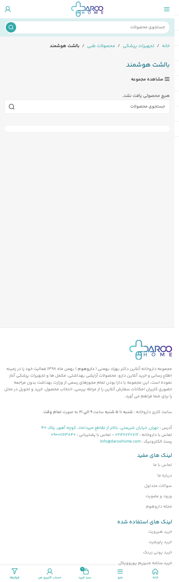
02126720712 (127, 435)
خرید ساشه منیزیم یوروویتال (145, 563)
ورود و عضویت (159, 496)
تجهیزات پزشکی (138, 46)
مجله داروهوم (159, 506)
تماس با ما (162, 465)
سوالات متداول (158, 486)
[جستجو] (87, 27)
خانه (166, 46)
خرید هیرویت (160, 532)
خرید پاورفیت (160, 542)
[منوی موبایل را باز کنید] (167, 9)
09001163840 (63, 435)
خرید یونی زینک (157, 552)
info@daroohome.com (120, 441)
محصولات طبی (101, 46)
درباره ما (164, 475)
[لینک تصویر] (150, 349)
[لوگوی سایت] (87, 8)
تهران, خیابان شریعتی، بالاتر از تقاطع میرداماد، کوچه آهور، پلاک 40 (100, 428)
